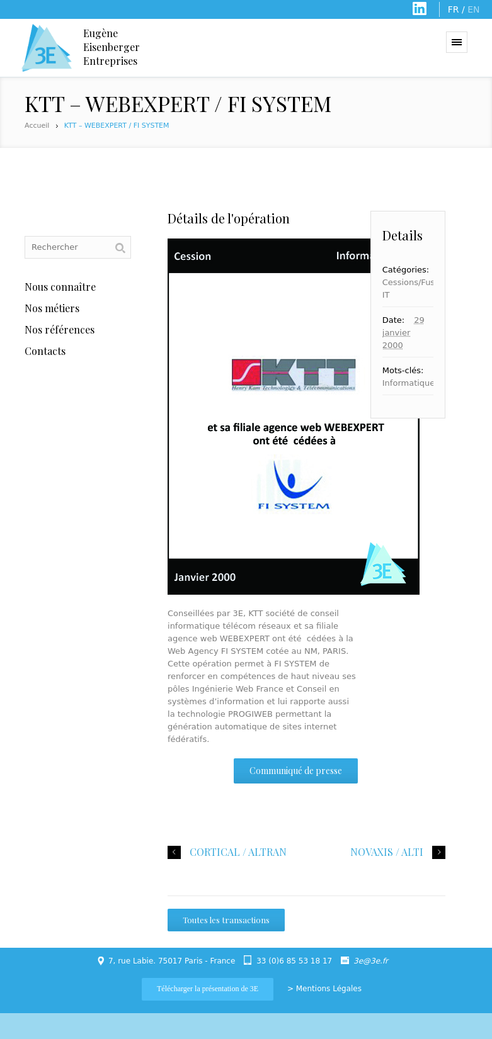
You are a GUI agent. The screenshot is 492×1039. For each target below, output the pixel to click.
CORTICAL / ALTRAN (238, 852)
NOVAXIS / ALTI (386, 852)
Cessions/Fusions (417, 282)
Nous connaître (60, 286)
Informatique (408, 383)
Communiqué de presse (295, 771)
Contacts (45, 350)
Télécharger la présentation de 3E (207, 988)
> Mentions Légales (324, 988)
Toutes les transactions (226, 919)
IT (386, 295)
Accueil (37, 125)
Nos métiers (52, 308)
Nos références (59, 329)
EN (473, 9)
